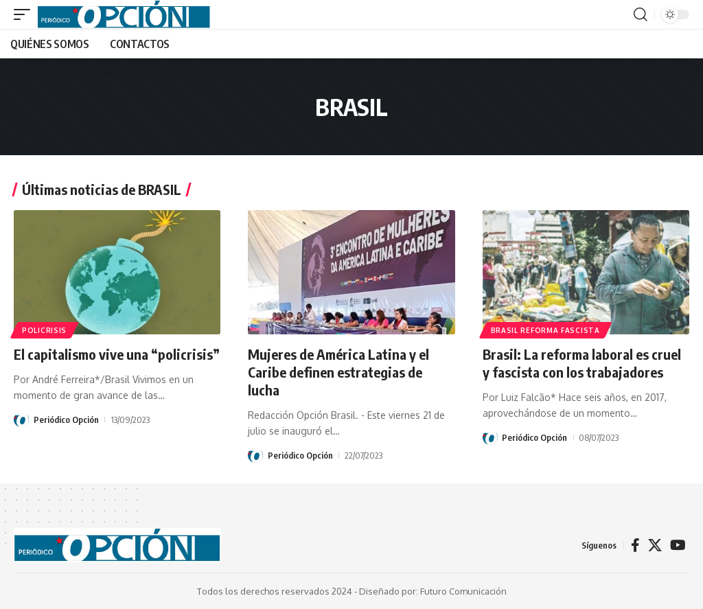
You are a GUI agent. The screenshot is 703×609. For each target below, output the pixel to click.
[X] (655, 545)
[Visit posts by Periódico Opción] (21, 419)
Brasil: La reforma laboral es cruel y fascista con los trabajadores (582, 362)
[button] (25, 14)
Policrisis (44, 330)
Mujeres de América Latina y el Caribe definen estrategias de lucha (338, 371)
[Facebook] (635, 545)
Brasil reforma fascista (545, 330)
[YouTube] (678, 545)
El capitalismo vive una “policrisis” (117, 354)
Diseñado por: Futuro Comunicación (433, 591)
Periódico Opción (66, 419)
